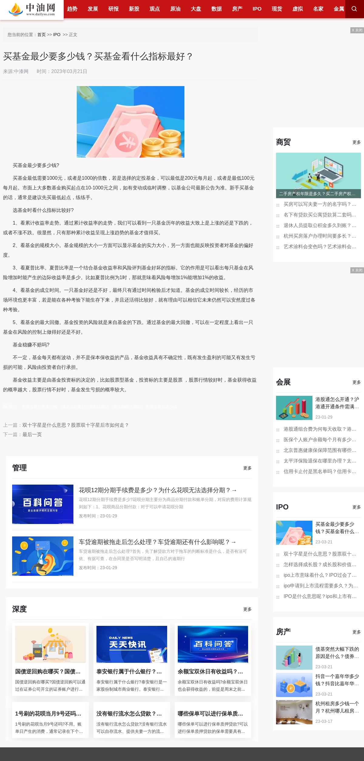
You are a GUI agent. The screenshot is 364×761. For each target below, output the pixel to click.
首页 (41, 34)
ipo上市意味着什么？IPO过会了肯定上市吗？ (322, 575)
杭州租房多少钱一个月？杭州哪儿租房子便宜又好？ (337, 711)
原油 (175, 9)
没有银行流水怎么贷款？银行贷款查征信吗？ (131, 714)
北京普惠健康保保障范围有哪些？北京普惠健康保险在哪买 (322, 450)
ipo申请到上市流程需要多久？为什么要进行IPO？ (322, 585)
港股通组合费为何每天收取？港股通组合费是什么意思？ (322, 429)
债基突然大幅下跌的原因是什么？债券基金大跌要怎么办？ (337, 656)
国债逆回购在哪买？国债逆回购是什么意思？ (50, 672)
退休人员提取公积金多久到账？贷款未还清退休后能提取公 (322, 225)
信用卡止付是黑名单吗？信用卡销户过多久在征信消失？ (322, 471)
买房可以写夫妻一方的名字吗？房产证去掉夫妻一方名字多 (322, 204)
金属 (339, 9)
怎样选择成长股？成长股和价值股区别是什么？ (322, 564)
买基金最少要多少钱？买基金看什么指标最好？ (337, 531)
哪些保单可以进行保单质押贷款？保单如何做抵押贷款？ (213, 714)
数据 (216, 9)
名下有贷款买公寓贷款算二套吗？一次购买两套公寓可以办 (322, 214)
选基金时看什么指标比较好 (85, 407)
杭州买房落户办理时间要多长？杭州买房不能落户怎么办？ (322, 236)
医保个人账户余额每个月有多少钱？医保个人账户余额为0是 (322, 439)
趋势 (72, 9)
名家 (318, 9)
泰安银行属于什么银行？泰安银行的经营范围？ (131, 672)
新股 (134, 9)
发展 (93, 9)
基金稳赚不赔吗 (127, 407)
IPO (257, 9)
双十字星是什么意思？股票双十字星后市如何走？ (75, 425)
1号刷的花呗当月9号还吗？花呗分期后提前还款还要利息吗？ (50, 714)
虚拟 (297, 9)
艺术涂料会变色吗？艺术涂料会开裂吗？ (322, 246)
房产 (237, 9)
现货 (277, 9)
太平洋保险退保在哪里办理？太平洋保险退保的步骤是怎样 (322, 460)
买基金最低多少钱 (161, 407)
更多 (247, 468)
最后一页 (32, 434)
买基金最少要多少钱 (39, 407)
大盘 (196, 9)
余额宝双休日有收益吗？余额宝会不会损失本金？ (213, 672)
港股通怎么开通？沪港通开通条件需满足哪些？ (337, 406)
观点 (155, 9)
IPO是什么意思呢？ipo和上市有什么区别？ (322, 596)
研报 (113, 9)
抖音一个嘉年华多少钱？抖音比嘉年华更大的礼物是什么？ (337, 683)
